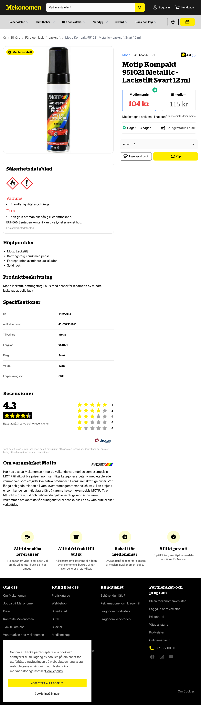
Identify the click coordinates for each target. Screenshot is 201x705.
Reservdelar (19, 22)
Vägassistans (158, 624)
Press (7, 611)
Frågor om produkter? (115, 611)
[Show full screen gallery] (58, 99)
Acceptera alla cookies (47, 683)
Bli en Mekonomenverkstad (167, 601)
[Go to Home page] (23, 7)
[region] (47, 671)
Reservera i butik (135, 156)
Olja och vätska (74, 22)
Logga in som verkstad (165, 609)
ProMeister (156, 632)
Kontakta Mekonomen (18, 619)
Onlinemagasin (159, 640)
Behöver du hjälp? (112, 595)
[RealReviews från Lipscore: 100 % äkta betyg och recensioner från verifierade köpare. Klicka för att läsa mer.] (103, 441)
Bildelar (57, 627)
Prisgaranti (156, 617)
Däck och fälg (146, 22)
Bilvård (122, 22)
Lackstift (54, 37)
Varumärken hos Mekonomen (23, 635)
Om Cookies (186, 691)
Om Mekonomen (14, 595)
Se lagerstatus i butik (178, 128)
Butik (55, 619)
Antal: (126, 144)
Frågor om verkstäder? (115, 619)
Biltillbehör (46, 22)
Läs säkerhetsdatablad (20, 228)
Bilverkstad (59, 611)
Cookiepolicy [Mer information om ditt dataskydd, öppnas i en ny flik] (54, 671)
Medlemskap (61, 635)
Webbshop (59, 603)
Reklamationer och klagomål (120, 603)
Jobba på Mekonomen (18, 603)
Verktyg (101, 22)
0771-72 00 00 (165, 648)
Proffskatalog (61, 595)
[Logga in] (156, 7)
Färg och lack (34, 37)
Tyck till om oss (13, 627)
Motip (126, 55)
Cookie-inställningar (47, 693)
